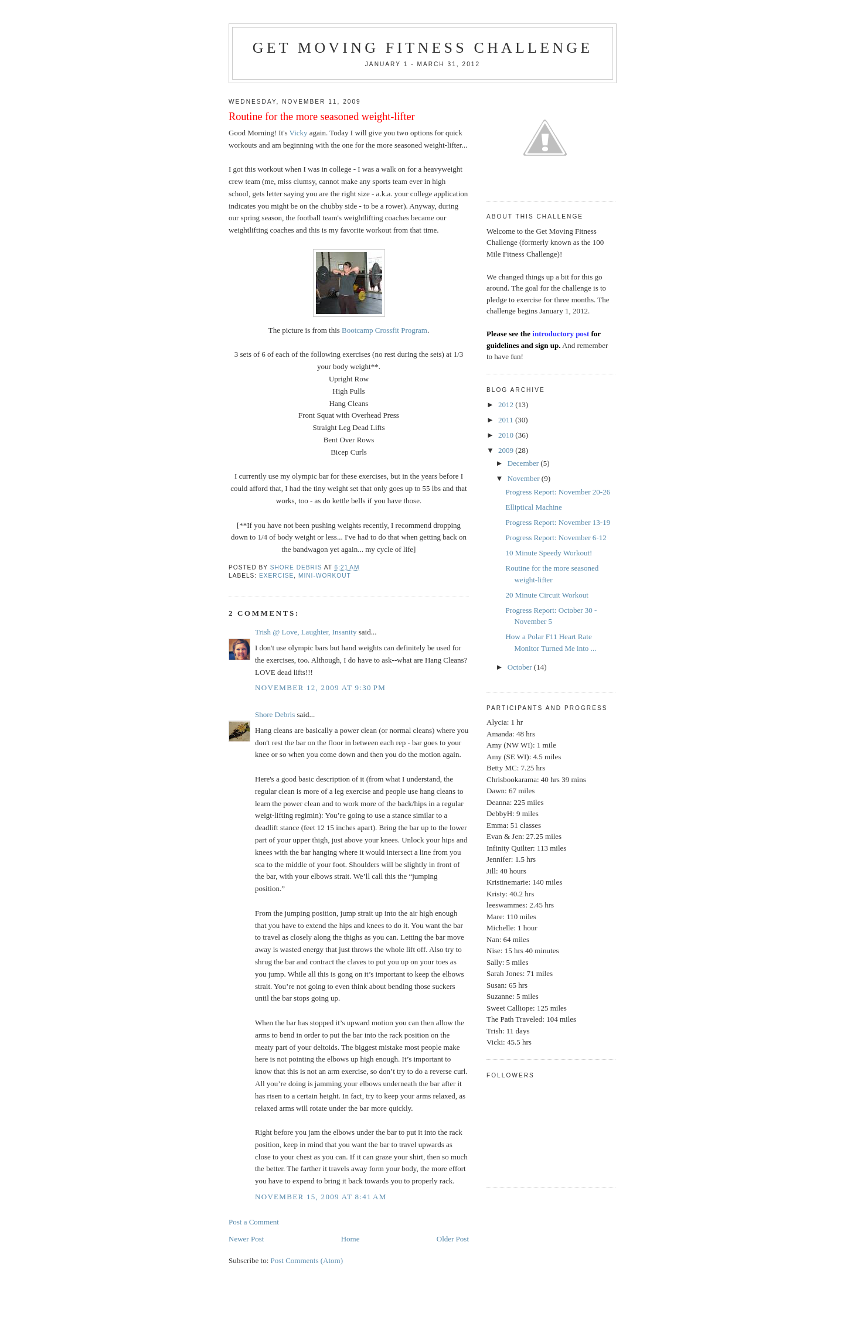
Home (350, 1238)
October (521, 667)
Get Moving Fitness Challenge (423, 47)
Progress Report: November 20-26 (557, 491)
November (525, 478)
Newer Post (246, 1238)
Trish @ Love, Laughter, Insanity (305, 631)
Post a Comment (254, 1221)
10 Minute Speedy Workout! (548, 552)
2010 (506, 435)
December (524, 463)
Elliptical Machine (533, 507)
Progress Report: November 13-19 (557, 522)
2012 (506, 404)
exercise (276, 575)
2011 (506, 419)
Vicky (299, 132)
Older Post (453, 1238)
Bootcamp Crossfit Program (384, 330)
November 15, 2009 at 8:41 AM (321, 1196)
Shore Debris (275, 714)
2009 (506, 450)
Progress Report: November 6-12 (555, 537)
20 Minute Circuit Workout (546, 595)
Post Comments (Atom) (307, 1260)
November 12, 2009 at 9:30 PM (320, 687)
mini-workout (324, 575)
